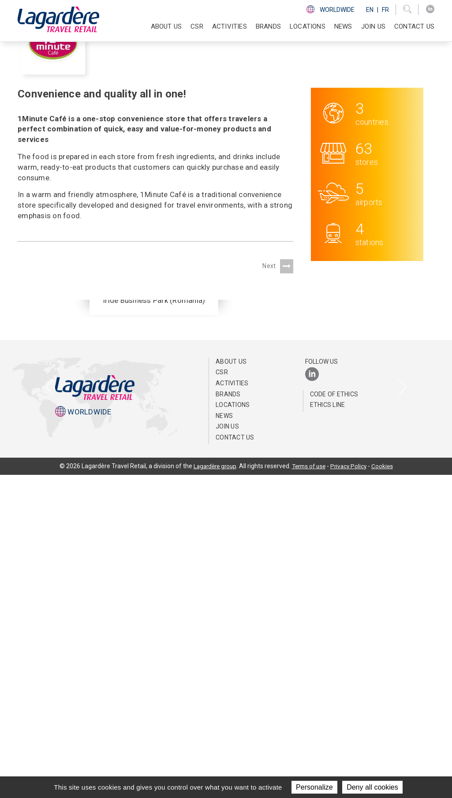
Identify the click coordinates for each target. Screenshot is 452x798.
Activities (232, 706)
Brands (268, 26)
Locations (307, 26)
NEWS (343, 26)
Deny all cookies (372, 787)
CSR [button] (197, 26)
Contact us (414, 26)
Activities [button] (229, 26)
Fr (385, 9)
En (370, 9)
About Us (231, 684)
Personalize (314, 787)
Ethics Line (327, 727)
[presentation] (50, 533)
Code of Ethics (334, 717)
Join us (373, 26)
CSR (222, 695)
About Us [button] (166, 26)
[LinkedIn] (430, 9)
